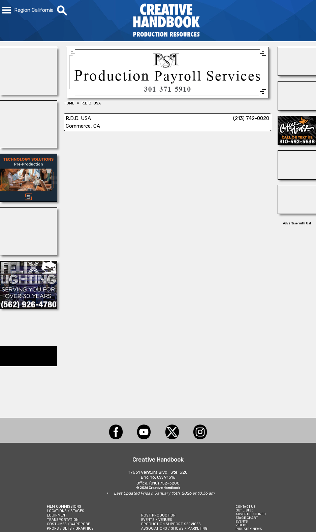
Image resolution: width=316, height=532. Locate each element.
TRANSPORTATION (62, 520)
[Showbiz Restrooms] (28, 93)
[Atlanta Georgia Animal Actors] (297, 178)
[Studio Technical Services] (297, 108)
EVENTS (241, 521)
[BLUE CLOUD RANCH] (28, 146)
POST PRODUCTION (158, 515)
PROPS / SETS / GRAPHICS (70, 528)
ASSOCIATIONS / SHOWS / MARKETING (174, 528)
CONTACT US (245, 506)
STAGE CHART (246, 518)
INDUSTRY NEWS (248, 529)
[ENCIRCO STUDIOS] (28, 253)
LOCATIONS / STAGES (65, 511)
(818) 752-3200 (164, 483)
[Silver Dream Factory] (297, 74)
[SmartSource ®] (28, 200)
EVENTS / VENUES (156, 520)
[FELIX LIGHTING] (28, 307)
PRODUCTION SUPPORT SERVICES (171, 524)
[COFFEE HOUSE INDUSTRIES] (297, 143)
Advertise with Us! (297, 223)
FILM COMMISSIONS (64, 506)
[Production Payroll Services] (167, 96)
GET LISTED (244, 510)
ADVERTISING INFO (250, 514)
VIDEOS (241, 525)
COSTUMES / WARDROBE (68, 524)
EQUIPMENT (57, 515)
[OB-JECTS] (297, 212)
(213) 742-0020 (251, 118)
